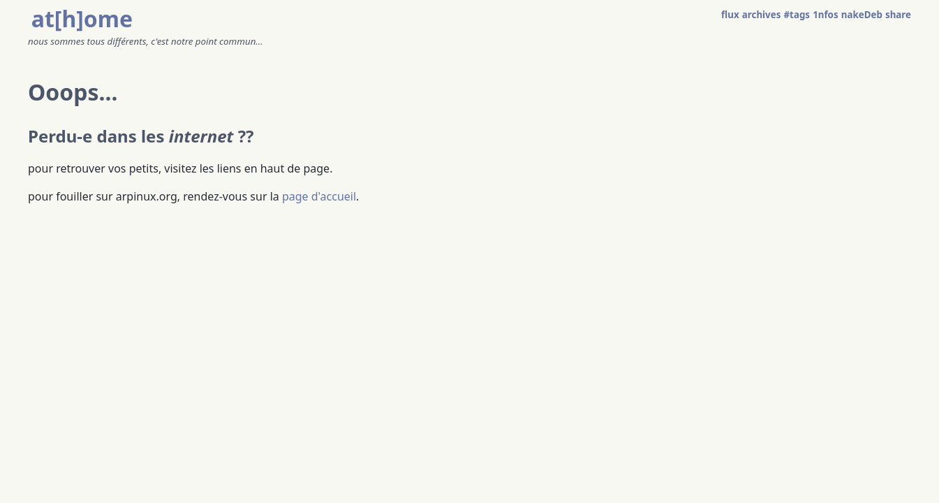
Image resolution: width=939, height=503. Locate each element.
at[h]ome (82, 18)
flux (730, 14)
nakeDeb (861, 14)
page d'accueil (319, 196)
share (898, 14)
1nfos (825, 14)
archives (761, 14)
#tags (797, 14)
